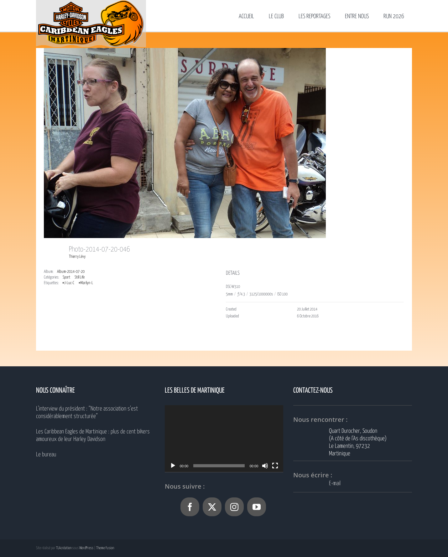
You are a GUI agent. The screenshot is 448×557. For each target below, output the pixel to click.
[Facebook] (189, 506)
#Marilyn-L (86, 283)
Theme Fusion (105, 548)
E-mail (335, 483)
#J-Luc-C (68, 283)
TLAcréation (63, 548)
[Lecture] (173, 466)
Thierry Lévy (77, 257)
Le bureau (46, 455)
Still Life (80, 277)
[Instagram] (234, 506)
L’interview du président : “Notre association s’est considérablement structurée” (87, 412)
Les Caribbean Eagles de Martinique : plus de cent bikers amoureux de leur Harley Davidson (93, 435)
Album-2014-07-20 (71, 272)
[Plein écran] (275, 466)
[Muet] (265, 466)
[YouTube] (256, 506)
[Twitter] (212, 506)
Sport (66, 277)
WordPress (86, 548)
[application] (224, 438)
